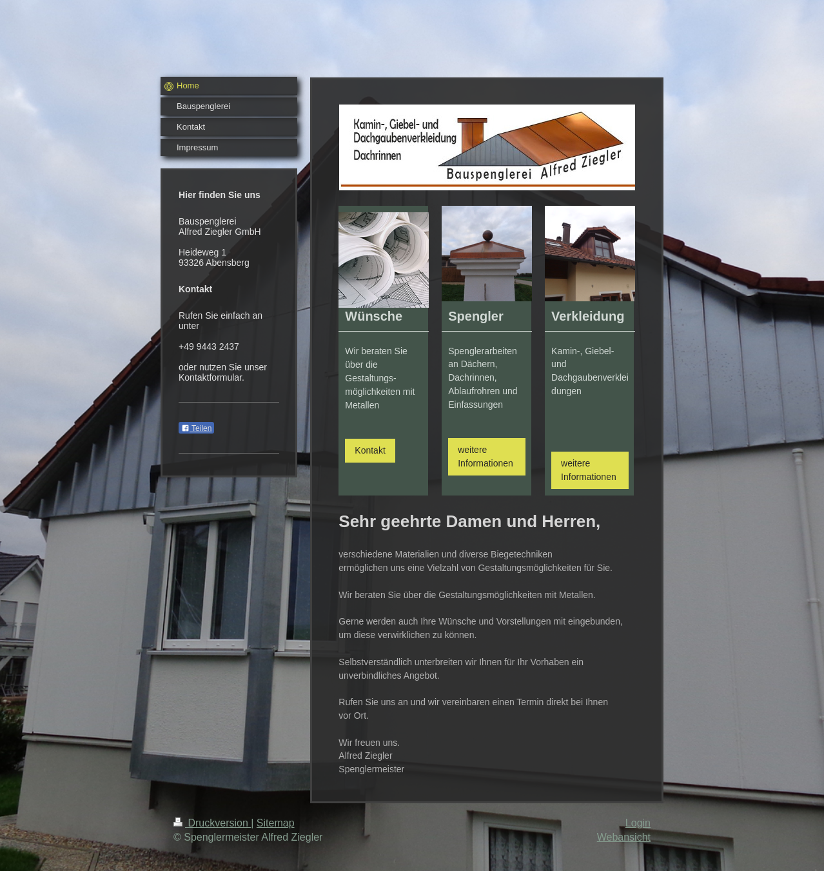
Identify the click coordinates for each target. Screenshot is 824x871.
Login (638, 822)
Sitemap (276, 822)
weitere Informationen (485, 456)
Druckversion (212, 822)
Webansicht (624, 837)
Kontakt (370, 450)
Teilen (196, 428)
